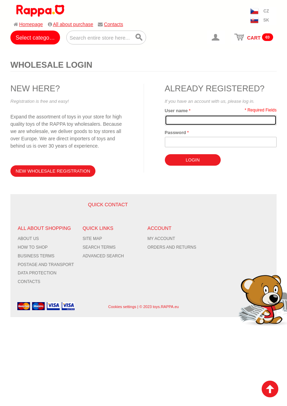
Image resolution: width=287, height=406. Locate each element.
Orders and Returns (171, 247)
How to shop (33, 247)
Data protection (37, 273)
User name (176, 110)
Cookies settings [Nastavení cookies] (122, 307)
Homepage (31, 24)
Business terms (36, 256)
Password (175, 132)
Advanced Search (103, 256)
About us (28, 238)
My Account (161, 238)
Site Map (92, 238)
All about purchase (73, 24)
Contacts (113, 24)
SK (266, 20)
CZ (266, 11)
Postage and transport (46, 264)
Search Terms (99, 247)
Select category (35, 38)
